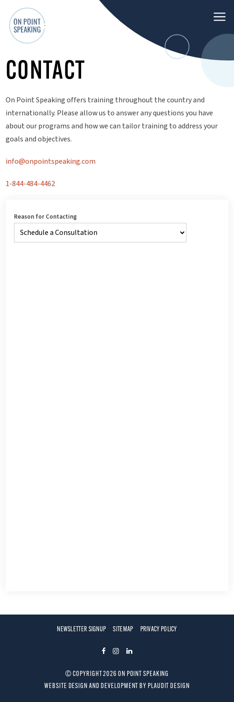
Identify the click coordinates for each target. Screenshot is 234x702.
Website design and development (91, 686)
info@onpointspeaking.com (51, 161)
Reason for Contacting (45, 217)
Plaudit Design (169, 686)
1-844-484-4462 (30, 184)
